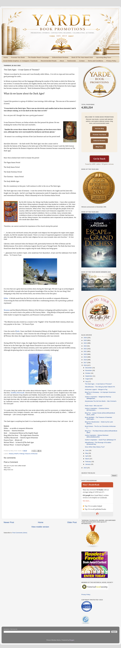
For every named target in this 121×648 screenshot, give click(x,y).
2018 (85, 360)
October (88, 373)
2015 (85, 468)
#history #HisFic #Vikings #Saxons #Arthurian (23, 453)
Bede (17, 331)
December (88, 367)
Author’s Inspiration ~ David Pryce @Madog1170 (100, 440)
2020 (85, 354)
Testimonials (71, 61)
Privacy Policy (111, 61)
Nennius (7, 310)
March (87, 458)
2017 (85, 362)
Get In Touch (99, 159)
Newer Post (9, 522)
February (88, 461)
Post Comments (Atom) (19, 532)
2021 (85, 351)
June (87, 450)
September (89, 376)
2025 (85, 340)
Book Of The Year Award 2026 (82, 57)
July (86, 381)
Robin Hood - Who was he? (93, 405)
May (86, 453)
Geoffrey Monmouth (17, 393)
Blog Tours (99, 146)
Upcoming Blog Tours (103, 57)
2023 (85, 346)
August (87, 379)
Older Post (72, 522)
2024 (85, 343)
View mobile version (40, 527)
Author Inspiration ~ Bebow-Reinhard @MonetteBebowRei (96, 436)
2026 (85, 337)
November (88, 370)
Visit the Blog (99, 128)
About (62, 61)
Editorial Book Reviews (60, 57)
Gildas (6, 298)
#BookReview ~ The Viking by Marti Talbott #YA (100, 387)
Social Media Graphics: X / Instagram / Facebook (20, 61)
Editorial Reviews (99, 140)
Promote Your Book (18, 57)
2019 (85, 357)
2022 (85, 348)
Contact (82, 61)
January (88, 464)
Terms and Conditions (95, 61)
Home (6, 57)
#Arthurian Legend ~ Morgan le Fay (96, 389)
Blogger (71, 640)
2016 (85, 365)
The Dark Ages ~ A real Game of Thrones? (98, 384)
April (87, 456)
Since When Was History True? (95, 447)
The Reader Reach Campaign (38, 57)
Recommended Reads (48, 61)
